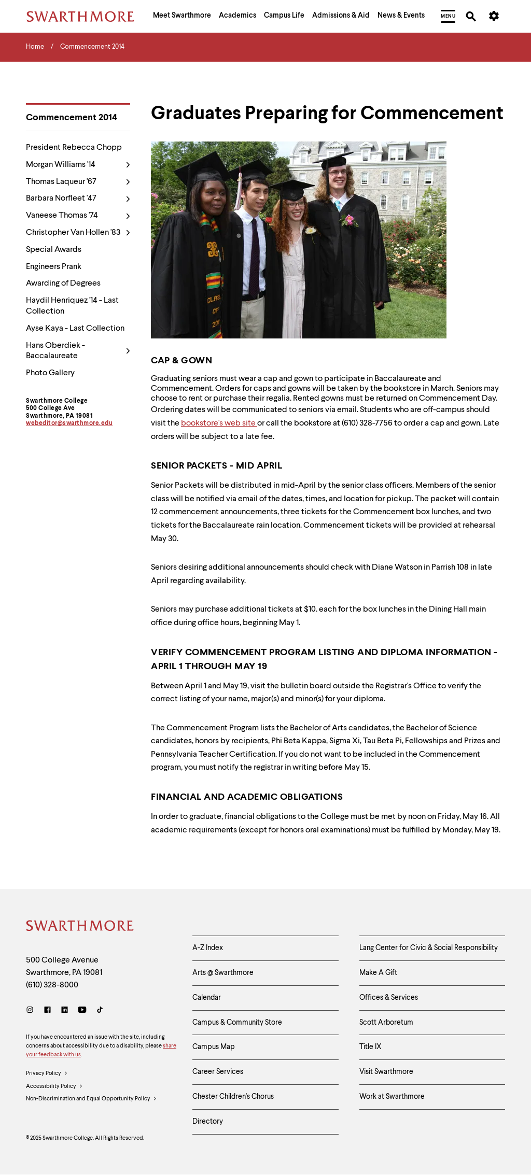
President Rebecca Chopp (74, 148)
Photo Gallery (50, 373)
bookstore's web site (219, 423)
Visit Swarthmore (386, 1071)
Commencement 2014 (71, 117)
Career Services (217, 1071)
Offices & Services (388, 997)
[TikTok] (99, 1011)
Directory (207, 1121)
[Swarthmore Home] (80, 927)
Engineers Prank (53, 267)
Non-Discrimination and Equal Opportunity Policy (91, 1099)
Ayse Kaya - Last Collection (75, 328)
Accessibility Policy (54, 1087)
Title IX (370, 1047)
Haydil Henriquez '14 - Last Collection (72, 306)
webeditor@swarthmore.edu (69, 423)
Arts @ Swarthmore (223, 972)
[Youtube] (82, 1011)
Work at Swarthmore (392, 1096)
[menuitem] (182, 16)
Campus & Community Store (237, 1022)
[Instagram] (32, 1011)
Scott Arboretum (386, 1022)
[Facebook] (47, 1011)
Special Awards (53, 250)
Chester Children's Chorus (233, 1096)
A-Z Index (207, 948)
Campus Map (213, 1047)
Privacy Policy (47, 1074)
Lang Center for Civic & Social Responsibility (428, 948)
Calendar (206, 997)
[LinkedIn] (64, 1011)
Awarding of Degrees (63, 283)
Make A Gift (378, 972)
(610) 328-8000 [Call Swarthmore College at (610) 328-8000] (52, 985)
